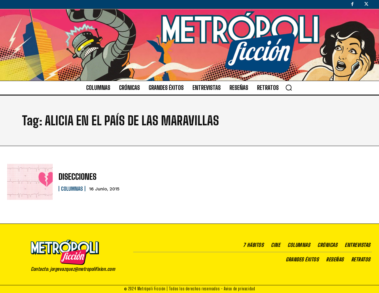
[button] (289, 87)
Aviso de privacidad (239, 288)
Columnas (72, 188)
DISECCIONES (76, 176)
